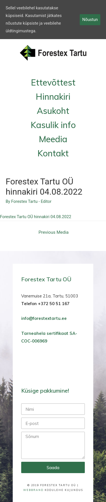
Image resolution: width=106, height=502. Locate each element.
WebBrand (33, 490)
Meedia (53, 139)
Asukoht (53, 110)
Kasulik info (53, 125)
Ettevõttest (53, 82)
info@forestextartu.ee (44, 318)
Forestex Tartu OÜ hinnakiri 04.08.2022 (35, 216)
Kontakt (53, 153)
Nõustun (90, 19)
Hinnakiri (53, 96)
